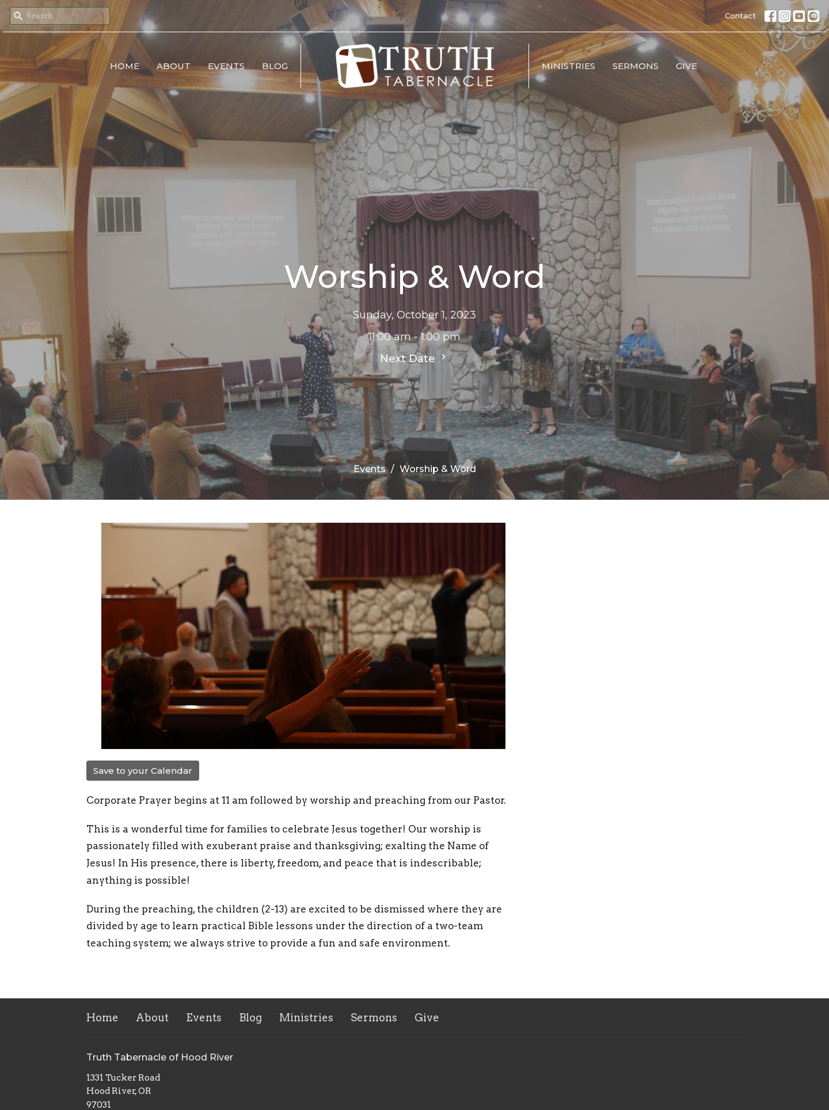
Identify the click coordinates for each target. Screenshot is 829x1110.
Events (226, 65)
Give (686, 65)
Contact (740, 15)
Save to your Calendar (142, 770)
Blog (275, 65)
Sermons (636, 65)
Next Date (414, 358)
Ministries (568, 65)
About (174, 65)
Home (124, 65)
